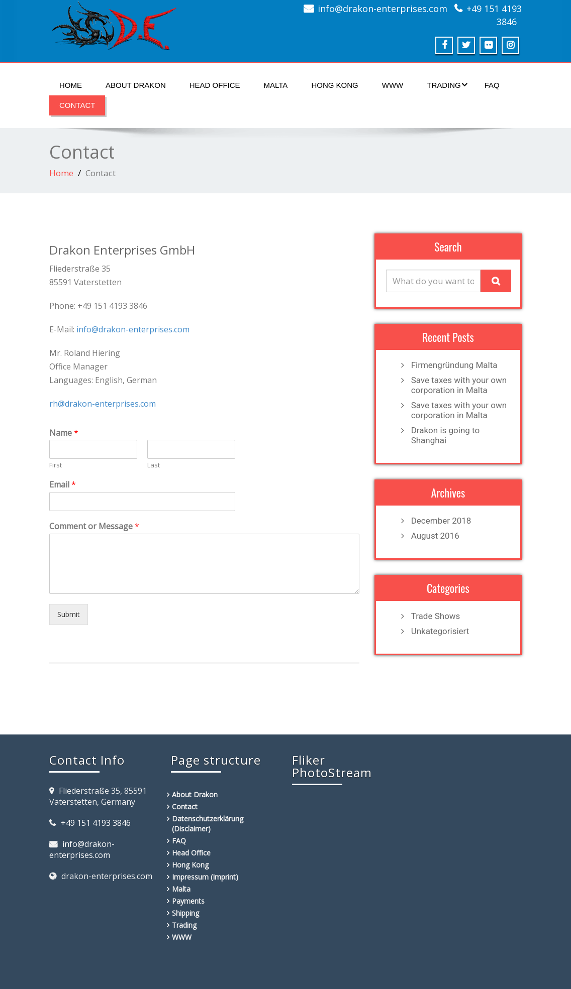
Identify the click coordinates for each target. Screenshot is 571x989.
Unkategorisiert (440, 631)
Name (63, 433)
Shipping (185, 913)
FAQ (492, 85)
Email (62, 484)
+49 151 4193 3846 (96, 822)
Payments (188, 901)
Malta (276, 85)
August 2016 (435, 536)
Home (70, 85)
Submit (68, 614)
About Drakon (136, 85)
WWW (392, 85)
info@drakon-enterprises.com (382, 9)
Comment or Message (94, 526)
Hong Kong (334, 85)
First (55, 465)
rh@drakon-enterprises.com (102, 403)
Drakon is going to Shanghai (445, 435)
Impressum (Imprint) (205, 877)
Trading (447, 84)
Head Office (214, 85)
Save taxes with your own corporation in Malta (459, 385)
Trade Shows (435, 616)
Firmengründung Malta (454, 365)
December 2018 (441, 521)
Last (153, 465)
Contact (77, 105)
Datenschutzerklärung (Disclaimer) (207, 823)
